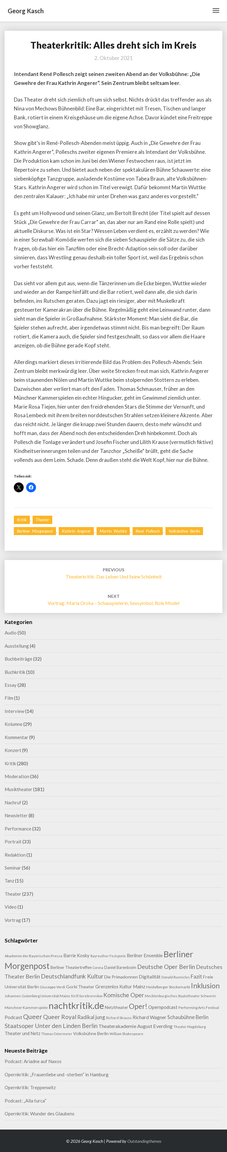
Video (11, 907)
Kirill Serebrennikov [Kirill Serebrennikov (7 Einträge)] (86, 996)
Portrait (13, 841)
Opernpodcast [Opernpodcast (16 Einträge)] (162, 1007)
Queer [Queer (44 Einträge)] (32, 1017)
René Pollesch (148, 531)
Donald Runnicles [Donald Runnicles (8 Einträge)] (175, 977)
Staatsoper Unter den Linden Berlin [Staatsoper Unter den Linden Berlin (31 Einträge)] (51, 1025)
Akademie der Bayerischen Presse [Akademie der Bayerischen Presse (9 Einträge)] (33, 956)
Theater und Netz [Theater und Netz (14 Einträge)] (22, 1033)
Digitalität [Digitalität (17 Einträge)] (150, 976)
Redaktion (15, 855)
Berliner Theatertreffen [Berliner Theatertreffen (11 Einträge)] (71, 967)
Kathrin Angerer (76, 531)
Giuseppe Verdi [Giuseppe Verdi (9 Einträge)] (52, 987)
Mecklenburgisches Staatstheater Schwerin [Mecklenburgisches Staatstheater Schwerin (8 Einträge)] (180, 996)
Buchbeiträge (18, 659)
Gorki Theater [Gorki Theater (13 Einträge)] (80, 986)
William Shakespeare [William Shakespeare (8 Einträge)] (126, 1034)
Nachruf (13, 802)
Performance (18, 828)
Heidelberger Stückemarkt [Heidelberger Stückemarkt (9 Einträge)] (168, 987)
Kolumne (13, 724)
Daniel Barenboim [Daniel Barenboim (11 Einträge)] (120, 967)
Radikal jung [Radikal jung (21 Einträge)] (91, 1017)
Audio (11, 632)
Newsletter (16, 815)
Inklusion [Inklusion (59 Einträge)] (205, 985)
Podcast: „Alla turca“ (25, 1100)
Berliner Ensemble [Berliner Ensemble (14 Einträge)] (145, 955)
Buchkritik (15, 672)
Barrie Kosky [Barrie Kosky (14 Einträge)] (76, 955)
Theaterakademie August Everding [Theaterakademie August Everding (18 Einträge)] (135, 1026)
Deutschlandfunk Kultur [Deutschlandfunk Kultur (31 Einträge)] (72, 976)
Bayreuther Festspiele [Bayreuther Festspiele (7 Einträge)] (108, 956)
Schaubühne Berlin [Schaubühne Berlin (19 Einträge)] (188, 1017)
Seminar (13, 867)
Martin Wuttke (113, 531)
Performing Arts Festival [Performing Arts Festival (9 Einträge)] (198, 1007)
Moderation (17, 776)
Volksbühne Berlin (184, 531)
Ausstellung (17, 646)
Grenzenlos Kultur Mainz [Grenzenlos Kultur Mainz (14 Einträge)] (120, 986)
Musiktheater (18, 789)
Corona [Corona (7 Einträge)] (98, 968)
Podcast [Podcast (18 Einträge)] (13, 1017)
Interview (14, 711)
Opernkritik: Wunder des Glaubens (39, 1113)
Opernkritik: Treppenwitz (30, 1087)
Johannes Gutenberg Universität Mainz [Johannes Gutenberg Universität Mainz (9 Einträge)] (37, 996)
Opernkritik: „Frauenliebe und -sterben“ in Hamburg (57, 1074)
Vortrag (13, 920)
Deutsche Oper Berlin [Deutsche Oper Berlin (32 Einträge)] (166, 966)
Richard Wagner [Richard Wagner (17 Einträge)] (149, 1017)
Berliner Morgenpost (35, 531)
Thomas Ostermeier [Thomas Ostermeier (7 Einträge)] (56, 1034)
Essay (11, 685)
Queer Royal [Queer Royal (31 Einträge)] (59, 1016)
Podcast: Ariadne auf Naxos (33, 1061)
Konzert (13, 750)
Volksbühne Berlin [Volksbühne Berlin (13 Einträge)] (91, 1033)
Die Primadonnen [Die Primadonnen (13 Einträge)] (121, 976)
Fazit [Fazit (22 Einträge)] (196, 976)
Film (9, 698)
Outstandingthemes (144, 1141)
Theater (42, 519)
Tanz (9, 880)
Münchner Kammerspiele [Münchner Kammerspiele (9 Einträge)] (26, 1007)
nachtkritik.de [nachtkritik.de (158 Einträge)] (76, 1005)
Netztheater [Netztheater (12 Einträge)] (116, 1007)
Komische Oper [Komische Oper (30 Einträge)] (123, 994)
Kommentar (16, 737)
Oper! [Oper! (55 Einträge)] (138, 1006)
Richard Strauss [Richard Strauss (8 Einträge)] (119, 1018)
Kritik (22, 519)
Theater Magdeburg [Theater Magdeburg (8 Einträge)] (189, 1027)
